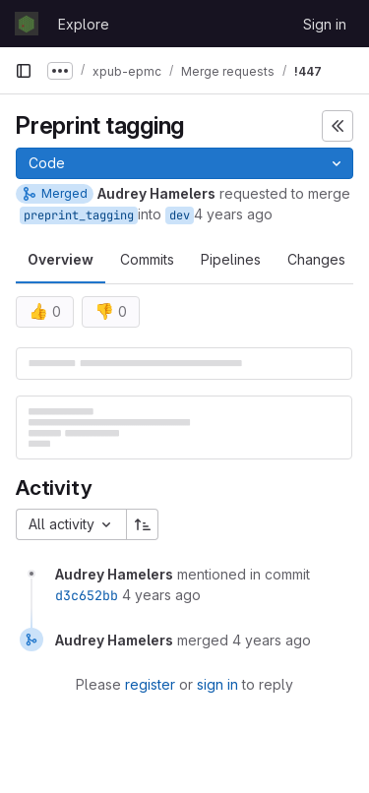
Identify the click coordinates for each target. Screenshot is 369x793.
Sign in (324, 24)
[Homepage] (26, 23)
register (150, 684)
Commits (147, 259)
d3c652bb (86, 595)
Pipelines (231, 259)
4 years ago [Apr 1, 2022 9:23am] (233, 214)
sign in (217, 684)
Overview (60, 259)
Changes (316, 259)
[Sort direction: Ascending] (142, 524)
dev (179, 215)
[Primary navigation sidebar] (23, 71)
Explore (83, 24)
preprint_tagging (79, 215)
